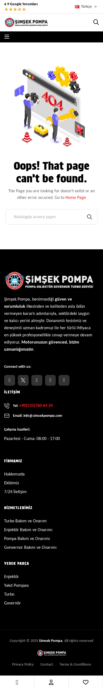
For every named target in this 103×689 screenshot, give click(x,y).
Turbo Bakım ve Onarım (25, 520)
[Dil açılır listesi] (87, 6)
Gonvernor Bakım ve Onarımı (30, 547)
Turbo (9, 594)
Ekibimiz (11, 482)
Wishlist (85, 682)
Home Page (75, 197)
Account (51, 682)
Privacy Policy (23, 664)
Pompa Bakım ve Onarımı (27, 538)
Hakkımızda (14, 474)
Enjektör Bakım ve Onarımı (28, 529)
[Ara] (51, 217)
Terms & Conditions (75, 664)
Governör (12, 603)
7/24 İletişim (15, 491)
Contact (46, 664)
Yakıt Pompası (16, 585)
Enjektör (11, 576)
